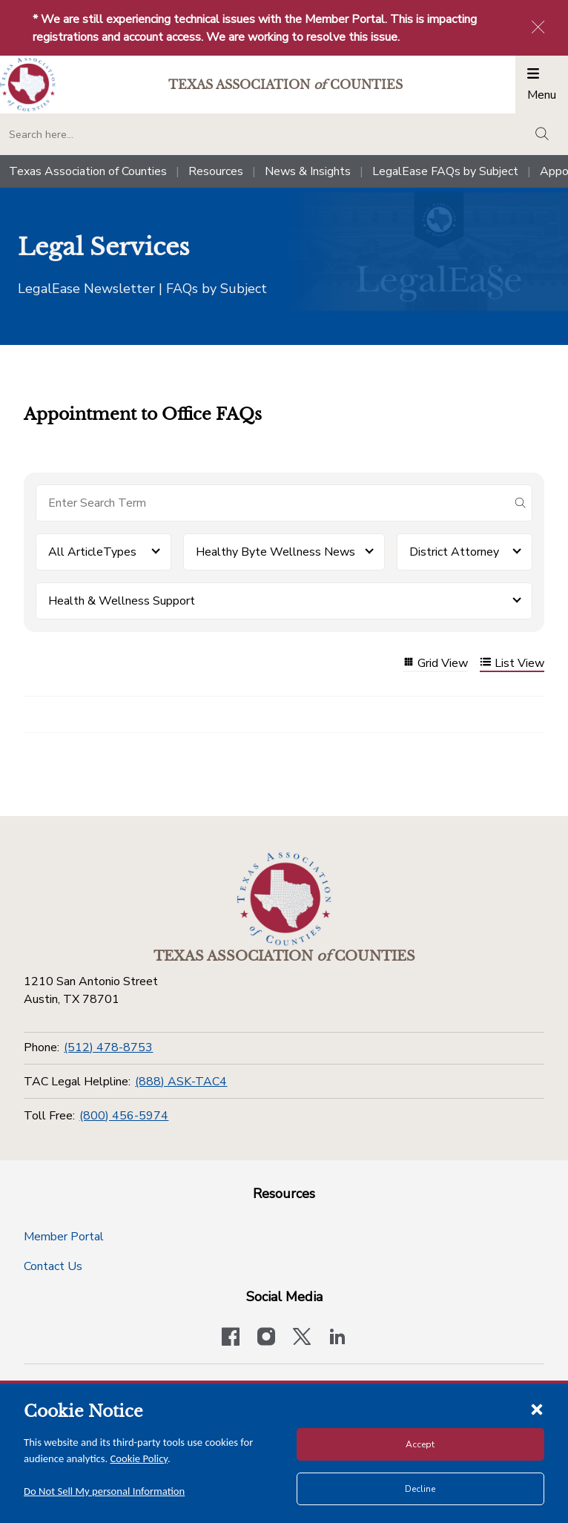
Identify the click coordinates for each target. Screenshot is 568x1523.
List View (512, 663)
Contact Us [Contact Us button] (53, 1266)
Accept (420, 1444)
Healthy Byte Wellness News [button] (275, 552)
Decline (420, 1489)
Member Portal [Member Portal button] (64, 1236)
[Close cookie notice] (536, 1408)
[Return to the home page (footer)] (284, 899)
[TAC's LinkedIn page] (337, 1338)
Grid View (435, 663)
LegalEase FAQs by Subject (445, 171)
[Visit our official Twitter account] (302, 1338)
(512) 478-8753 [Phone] (108, 1047)
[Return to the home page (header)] (28, 85)
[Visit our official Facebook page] (231, 1338)
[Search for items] (272, 503)
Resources (215, 171)
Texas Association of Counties (88, 171)
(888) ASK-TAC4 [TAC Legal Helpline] (181, 1081)
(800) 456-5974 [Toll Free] (123, 1116)
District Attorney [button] (454, 552)
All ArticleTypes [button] (92, 552)
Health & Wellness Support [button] (121, 601)
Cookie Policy (139, 1458)
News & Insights (308, 171)
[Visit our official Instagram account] (266, 1338)
